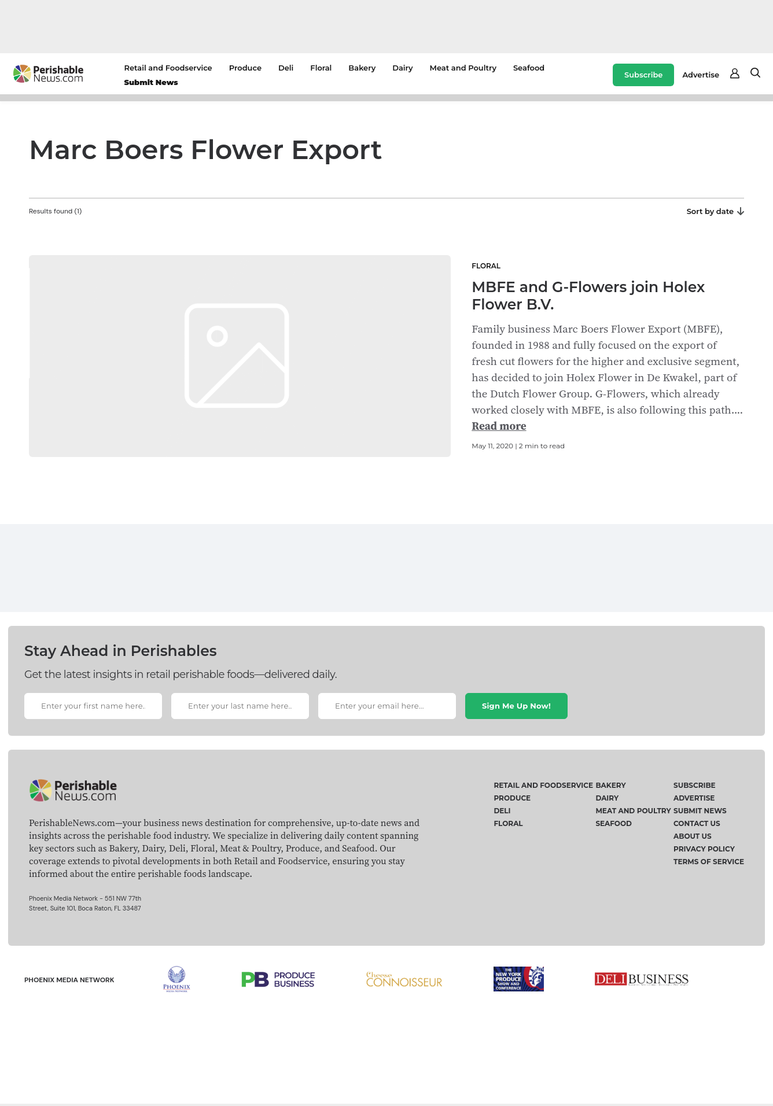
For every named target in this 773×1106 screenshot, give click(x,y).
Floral (321, 67)
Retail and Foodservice (168, 67)
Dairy (402, 67)
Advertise (700, 74)
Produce (245, 67)
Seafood (528, 67)
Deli (285, 67)
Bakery (362, 67)
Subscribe (643, 74)
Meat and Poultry (463, 67)
